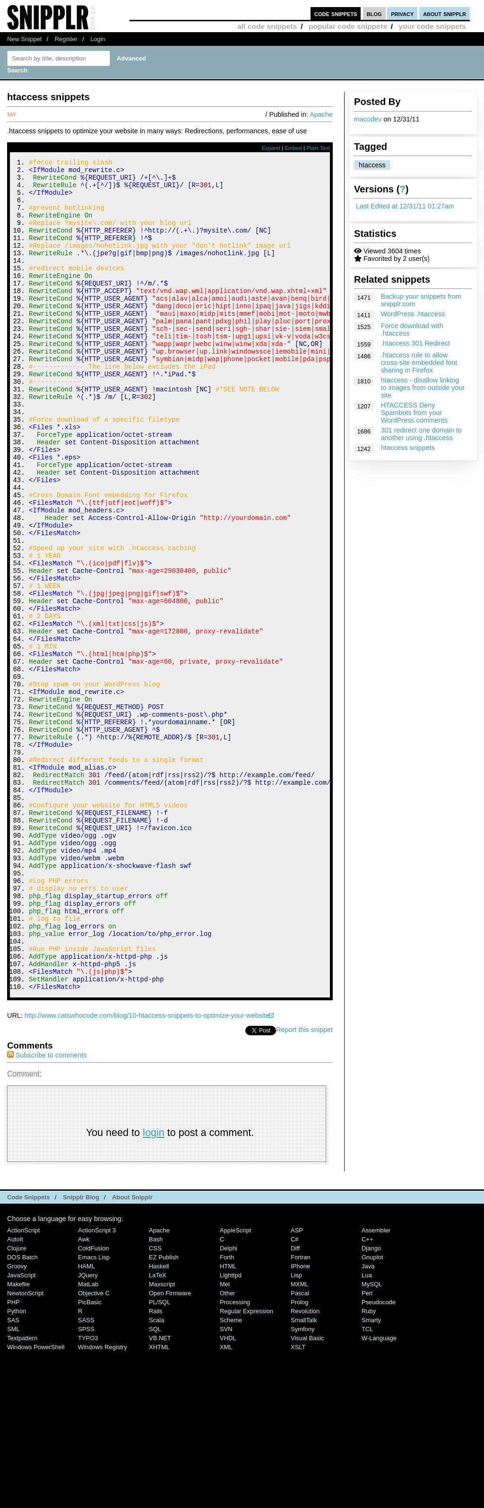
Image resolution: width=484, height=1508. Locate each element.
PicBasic (90, 1458)
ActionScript (23, 1386)
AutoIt (15, 1395)
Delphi (228, 1404)
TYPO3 (88, 1494)
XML (226, 1503)
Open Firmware (170, 1449)
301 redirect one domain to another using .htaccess (421, 434)
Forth (227, 1413)
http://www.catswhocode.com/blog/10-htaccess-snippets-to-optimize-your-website (147, 1171)
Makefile (18, 1440)
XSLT (298, 1503)
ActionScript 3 (97, 1386)
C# (295, 1395)
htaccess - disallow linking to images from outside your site (423, 387)
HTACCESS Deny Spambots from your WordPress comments (414, 412)
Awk (83, 1395)
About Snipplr (132, 1353)
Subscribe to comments (46, 1211)
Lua (367, 1431)
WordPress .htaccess (413, 314)
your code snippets (432, 26)
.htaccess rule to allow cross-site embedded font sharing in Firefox (419, 362)
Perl (367, 1449)
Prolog (299, 1458)
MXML (299, 1440)
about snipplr (444, 13)
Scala (156, 1476)
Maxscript (162, 1440)
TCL (367, 1485)
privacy (402, 13)
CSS (155, 1404)
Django (371, 1404)
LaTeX (157, 1431)
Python (16, 1467)
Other (227, 1449)
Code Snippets (28, 1353)
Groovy (17, 1422)
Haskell (159, 1422)
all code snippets (267, 26)
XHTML (159, 1503)
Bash (156, 1395)
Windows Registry (102, 1503)
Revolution (305, 1467)
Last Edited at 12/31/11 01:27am (405, 206)
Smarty (371, 1476)
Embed (293, 148)
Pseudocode (379, 1458)
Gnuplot (372, 1413)
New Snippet (24, 39)
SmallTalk (304, 1476)
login (153, 1288)
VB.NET (160, 1494)
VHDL (228, 1494)
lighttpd (231, 1431)
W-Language (379, 1494)
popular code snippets (348, 26)
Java (368, 1422)
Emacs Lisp (94, 1413)
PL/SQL (159, 1458)
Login (97, 39)
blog (374, 13)
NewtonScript (25, 1449)
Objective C (94, 1449)
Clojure (16, 1404)
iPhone (300, 1422)
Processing (235, 1458)
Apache (321, 114)
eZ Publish (164, 1413)
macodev (367, 119)
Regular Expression (246, 1467)
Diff (295, 1404)
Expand (271, 148)
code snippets (335, 13)
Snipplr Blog (81, 1353)
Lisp (296, 1431)
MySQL (372, 1440)
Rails (156, 1467)
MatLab (88, 1440)
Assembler (376, 1386)
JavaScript (21, 1431)
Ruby (369, 1467)
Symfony (302, 1485)
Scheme (231, 1476)
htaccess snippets (408, 447)
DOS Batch (22, 1413)
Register (66, 39)
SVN (226, 1485)
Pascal (300, 1449)
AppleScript (235, 1386)
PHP (13, 1458)
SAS (13, 1476)
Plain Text (318, 148)
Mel (225, 1440)
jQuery (88, 1431)
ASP (297, 1386)
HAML (86, 1422)
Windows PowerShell (36, 1503)
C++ (367, 1395)
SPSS (86, 1485)
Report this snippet (304, 1185)
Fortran (301, 1413)
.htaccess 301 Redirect (415, 343)
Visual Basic (307, 1494)
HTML (228, 1422)
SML (13, 1485)
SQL (155, 1485)
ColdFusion (93, 1404)
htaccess (372, 165)
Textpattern (22, 1494)
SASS (86, 1476)
